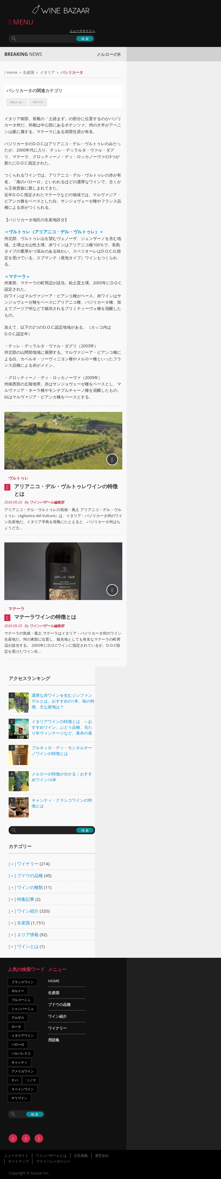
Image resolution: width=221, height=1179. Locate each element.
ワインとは (28, 946)
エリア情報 (28, 934)
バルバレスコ (21, 1053)
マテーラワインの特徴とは (45, 616)
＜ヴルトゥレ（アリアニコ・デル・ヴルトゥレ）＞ (54, 232)
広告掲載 (81, 1155)
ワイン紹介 (28, 911)
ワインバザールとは (51, 1155)
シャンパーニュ (23, 1008)
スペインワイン (23, 1089)
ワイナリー (28, 863)
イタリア (47, 72)
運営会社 (102, 1155)
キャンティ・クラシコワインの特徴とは (62, 803)
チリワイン (19, 1098)
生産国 (28, 72)
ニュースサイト (16, 1155)
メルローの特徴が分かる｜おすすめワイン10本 (62, 776)
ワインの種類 (30, 887)
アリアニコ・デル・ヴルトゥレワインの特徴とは (66, 490)
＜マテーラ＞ (17, 276)
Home (12, 72)
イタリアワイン (23, 1035)
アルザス (18, 1017)
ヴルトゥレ (16, 102)
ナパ (15, 1080)
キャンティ (19, 1062)
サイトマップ (18, 1161)
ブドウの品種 (30, 875)
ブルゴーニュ (21, 1000)
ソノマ (31, 1080)
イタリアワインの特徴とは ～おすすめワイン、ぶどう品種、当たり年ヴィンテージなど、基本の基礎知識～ (62, 728)
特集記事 (25, 899)
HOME (53, 980)
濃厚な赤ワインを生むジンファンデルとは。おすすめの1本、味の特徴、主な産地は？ (63, 701)
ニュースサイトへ (82, 31)
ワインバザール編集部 (47, 502)
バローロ (18, 1044)
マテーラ (38, 102)
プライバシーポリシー (53, 1161)
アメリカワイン (23, 1071)
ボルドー (18, 991)
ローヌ (16, 1026)
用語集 (53, 1039)
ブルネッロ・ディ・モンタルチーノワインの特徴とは (62, 750)
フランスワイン (23, 982)
